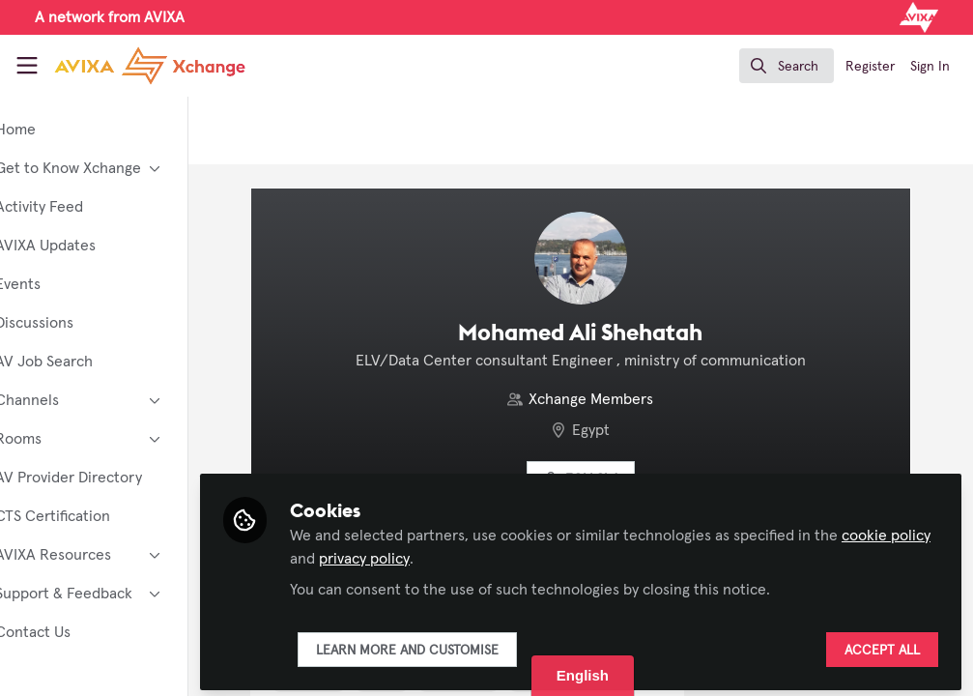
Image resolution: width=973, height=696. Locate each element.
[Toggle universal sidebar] (27, 66)
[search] (786, 65)
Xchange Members (620, 399)
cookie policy (393, 553)
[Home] (127, 66)
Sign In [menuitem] (930, 66)
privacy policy (516, 553)
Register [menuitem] (870, 66)
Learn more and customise (466, 645)
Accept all (882, 645)
